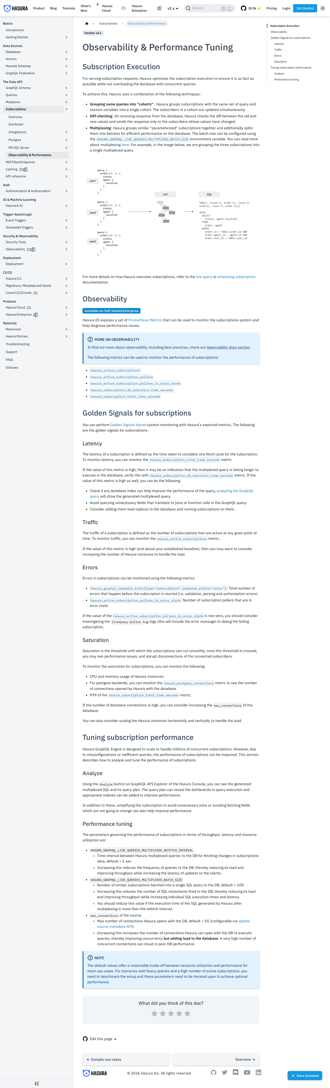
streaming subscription (236, 276)
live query (204, 276)
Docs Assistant (305, 1077)
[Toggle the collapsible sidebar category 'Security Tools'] (66, 242)
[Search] (209, 8)
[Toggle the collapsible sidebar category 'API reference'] (66, 176)
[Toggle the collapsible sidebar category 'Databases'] (66, 52)
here (125, 144)
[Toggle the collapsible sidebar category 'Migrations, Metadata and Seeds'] (66, 285)
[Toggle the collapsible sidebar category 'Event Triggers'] (66, 220)
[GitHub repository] (251, 8)
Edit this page (101, 1038)
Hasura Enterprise (139, 8)
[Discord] (235, 1074)
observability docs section (228, 347)
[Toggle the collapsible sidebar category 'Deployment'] (66, 264)
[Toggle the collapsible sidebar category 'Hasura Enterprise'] (66, 314)
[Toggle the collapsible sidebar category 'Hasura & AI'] (66, 205)
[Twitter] (224, 1073)
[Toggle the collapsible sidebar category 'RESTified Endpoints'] (66, 162)
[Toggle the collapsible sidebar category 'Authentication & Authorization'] (66, 191)
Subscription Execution (284, 26)
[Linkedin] (258, 1073)
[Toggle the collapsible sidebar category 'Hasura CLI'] (66, 278)
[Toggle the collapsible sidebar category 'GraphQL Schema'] (66, 88)
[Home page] (86, 23)
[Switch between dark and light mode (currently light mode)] (322, 8)
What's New (86, 8)
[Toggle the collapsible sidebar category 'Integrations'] (66, 132)
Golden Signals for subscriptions (291, 37)
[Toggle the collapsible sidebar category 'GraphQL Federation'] (66, 73)
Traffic (278, 49)
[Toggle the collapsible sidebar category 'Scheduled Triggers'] (66, 227)
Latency (279, 43)
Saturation (280, 61)
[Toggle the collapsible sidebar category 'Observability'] (66, 249)
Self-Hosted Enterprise (121, 310)
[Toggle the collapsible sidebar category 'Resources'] (66, 329)
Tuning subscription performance (291, 67)
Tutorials (68, 8)
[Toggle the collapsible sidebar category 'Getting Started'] (66, 37)
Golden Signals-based (128, 424)
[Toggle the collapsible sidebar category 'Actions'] (66, 59)
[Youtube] (247, 1073)
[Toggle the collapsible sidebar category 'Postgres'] (66, 140)
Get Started (305, 8)
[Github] (213, 1073)
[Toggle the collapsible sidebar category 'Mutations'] (66, 102)
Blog (53, 8)
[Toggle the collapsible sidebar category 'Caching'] (66, 169)
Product (39, 8)
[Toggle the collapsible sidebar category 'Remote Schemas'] (66, 66)
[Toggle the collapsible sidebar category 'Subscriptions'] (66, 109)
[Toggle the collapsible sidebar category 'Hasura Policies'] (66, 336)
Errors (278, 55)
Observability (279, 31)
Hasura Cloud (107, 8)
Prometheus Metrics (145, 320)
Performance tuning (286, 79)
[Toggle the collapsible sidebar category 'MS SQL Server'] (66, 147)
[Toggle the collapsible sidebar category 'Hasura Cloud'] (66, 307)
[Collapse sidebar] (36, 1083)
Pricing (272, 8)
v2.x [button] (171, 8)
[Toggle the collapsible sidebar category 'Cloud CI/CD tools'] (66, 292)
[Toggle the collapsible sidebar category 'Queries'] (66, 95)
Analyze (279, 73)
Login (286, 8)
